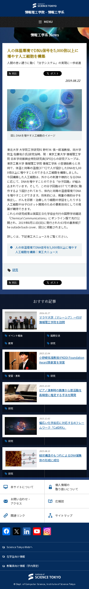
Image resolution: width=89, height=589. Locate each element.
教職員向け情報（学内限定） (24, 566)
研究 (15, 270)
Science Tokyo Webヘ (20, 547)
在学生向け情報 (16, 556)
